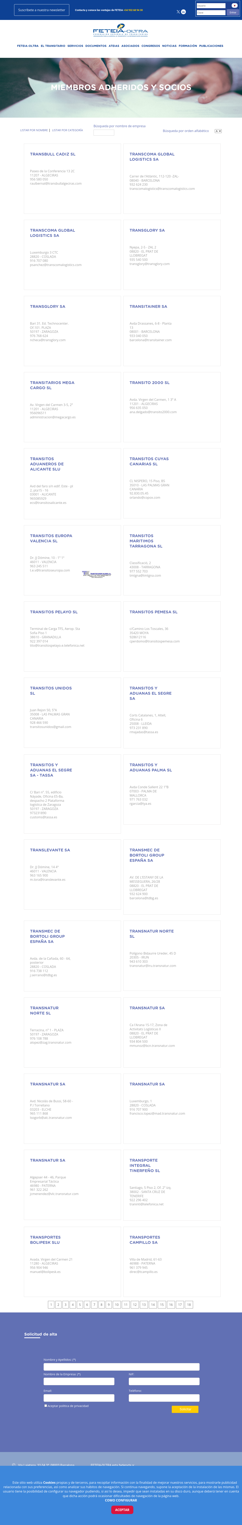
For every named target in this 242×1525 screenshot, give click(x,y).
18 (189, 1304)
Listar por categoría (67, 130)
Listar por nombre (34, 130)
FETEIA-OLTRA (28, 46)
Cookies (49, 1482)
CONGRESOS (150, 46)
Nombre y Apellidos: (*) (60, 1359)
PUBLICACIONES (211, 46)
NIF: (131, 1374)
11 (126, 1304)
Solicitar (185, 1409)
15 (162, 1304)
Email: (48, 1391)
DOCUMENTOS (95, 46)
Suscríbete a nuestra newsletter (41, 10)
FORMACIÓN (188, 46)
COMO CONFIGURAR (121, 1500)
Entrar (233, 12)
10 (117, 1304)
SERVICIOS (75, 46)
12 (135, 1304)
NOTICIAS (169, 46)
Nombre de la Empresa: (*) (62, 1374)
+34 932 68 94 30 (133, 10)
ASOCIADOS (130, 46)
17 (180, 1304)
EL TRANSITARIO (53, 46)
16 (171, 1304)
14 (153, 1304)
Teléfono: (135, 1391)
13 (144, 1304)
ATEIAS (114, 46)
